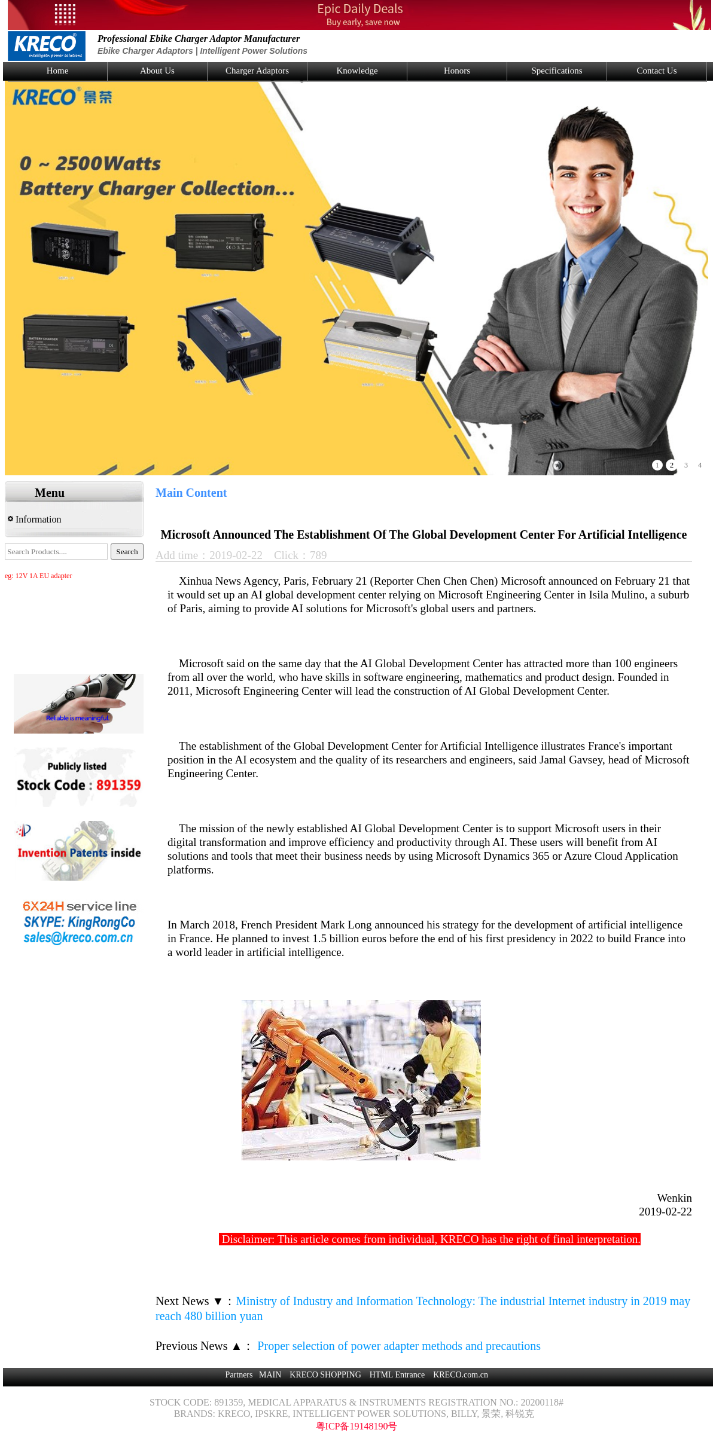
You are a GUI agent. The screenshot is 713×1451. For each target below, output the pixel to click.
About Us (157, 70)
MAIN (270, 1374)
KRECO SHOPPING (325, 1374)
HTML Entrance (397, 1374)
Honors (457, 70)
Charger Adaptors (257, 70)
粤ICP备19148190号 (357, 1426)
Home (58, 70)
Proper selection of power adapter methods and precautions (397, 1345)
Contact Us (656, 70)
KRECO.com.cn (460, 1374)
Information (34, 519)
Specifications (557, 70)
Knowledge (356, 70)
